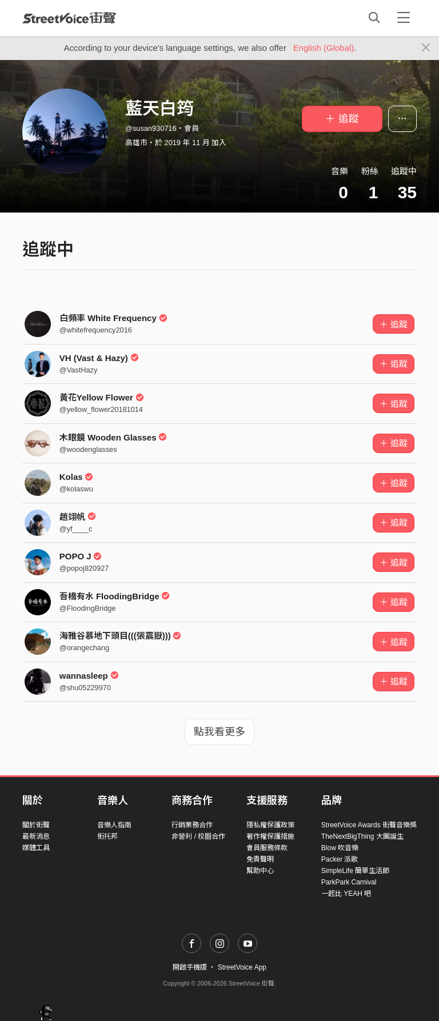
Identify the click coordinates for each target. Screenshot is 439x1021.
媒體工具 (36, 848)
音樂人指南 (114, 825)
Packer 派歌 (339, 859)
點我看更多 (219, 732)
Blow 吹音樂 (339, 848)
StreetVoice (69, 17)
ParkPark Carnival (349, 882)
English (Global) (323, 48)
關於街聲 (36, 825)
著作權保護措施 (270, 836)
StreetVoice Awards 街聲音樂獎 (369, 825)
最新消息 (36, 836)
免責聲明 (260, 859)
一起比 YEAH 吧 (346, 894)
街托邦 (107, 836)
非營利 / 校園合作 (198, 836)
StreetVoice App (242, 967)
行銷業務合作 (192, 825)
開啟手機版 (190, 967)
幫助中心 (260, 871)
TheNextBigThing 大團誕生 (362, 836)
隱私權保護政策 (270, 825)
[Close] (426, 48)
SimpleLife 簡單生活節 (355, 871)
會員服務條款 (267, 848)
